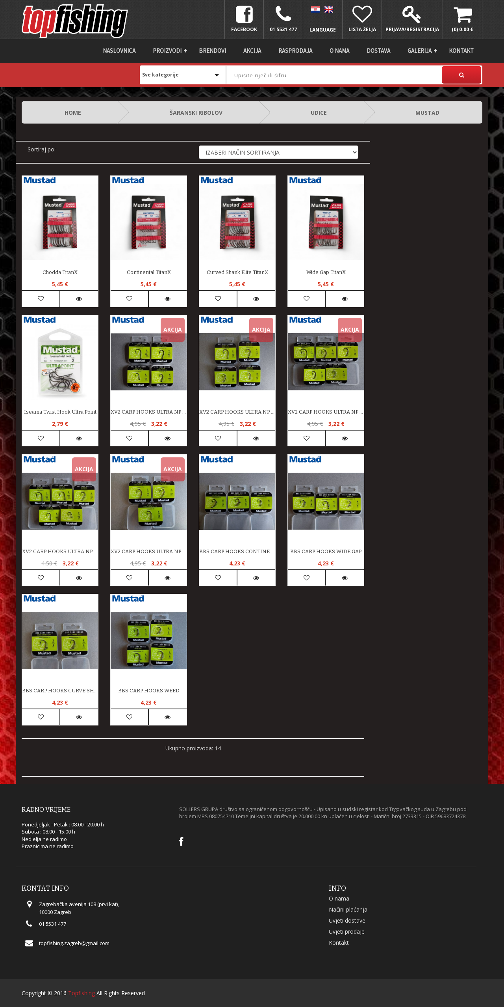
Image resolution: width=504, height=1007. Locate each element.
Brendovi (212, 50)
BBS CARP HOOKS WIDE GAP (325, 551)
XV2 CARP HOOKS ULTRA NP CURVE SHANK (149, 551)
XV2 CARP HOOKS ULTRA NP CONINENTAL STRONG (326, 412)
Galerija (420, 50)
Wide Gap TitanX (326, 272)
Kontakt (461, 50)
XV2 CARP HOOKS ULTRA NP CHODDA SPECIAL (149, 412)
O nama (339, 50)
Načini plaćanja (348, 909)
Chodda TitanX (60, 272)
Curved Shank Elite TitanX (237, 272)
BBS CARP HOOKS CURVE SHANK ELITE (60, 691)
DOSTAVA (378, 50)
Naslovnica (119, 50)
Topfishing (81, 993)
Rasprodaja (295, 50)
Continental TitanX (149, 272)
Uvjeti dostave (347, 920)
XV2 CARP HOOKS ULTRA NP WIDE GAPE (60, 551)
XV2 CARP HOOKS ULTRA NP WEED (237, 412)
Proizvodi (167, 50)
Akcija (252, 50)
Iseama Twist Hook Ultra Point (60, 412)
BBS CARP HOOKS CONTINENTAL (237, 551)
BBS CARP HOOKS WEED (149, 691)
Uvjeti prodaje (347, 931)
